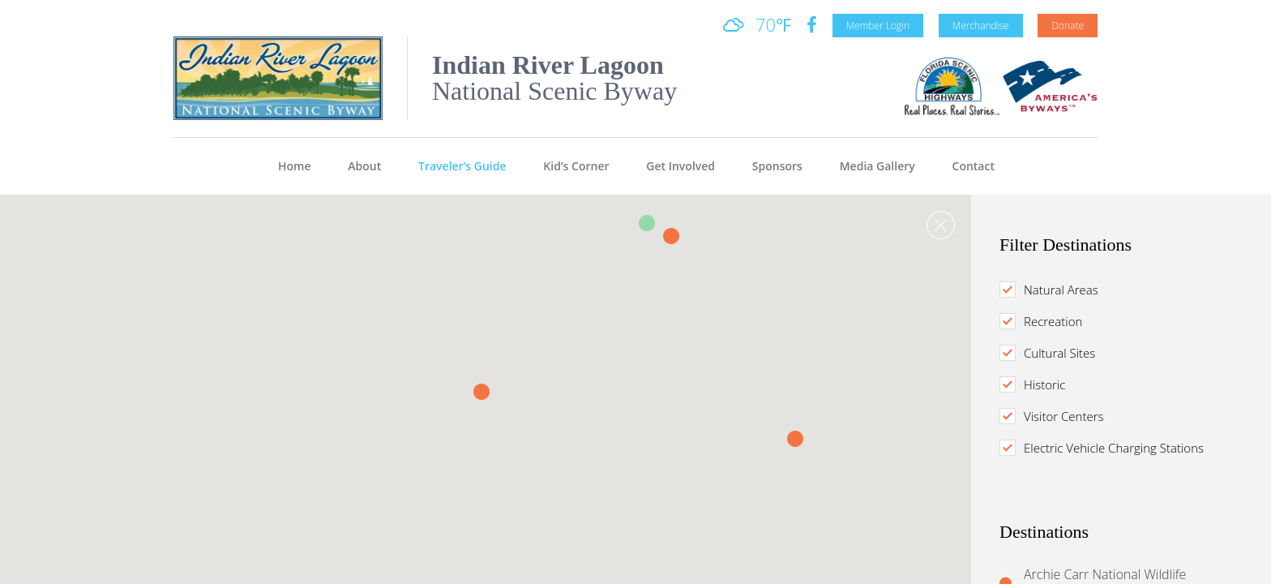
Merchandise (980, 25)
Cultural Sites (1052, 353)
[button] (671, 236)
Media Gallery (877, 166)
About (364, 166)
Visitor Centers (1056, 416)
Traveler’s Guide (462, 166)
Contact (973, 166)
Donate (1067, 25)
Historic (1037, 384)
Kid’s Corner (576, 166)
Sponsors (777, 166)
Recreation (1046, 321)
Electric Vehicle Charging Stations (1106, 448)
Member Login (877, 25)
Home (294, 166)
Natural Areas (1054, 289)
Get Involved (680, 166)
